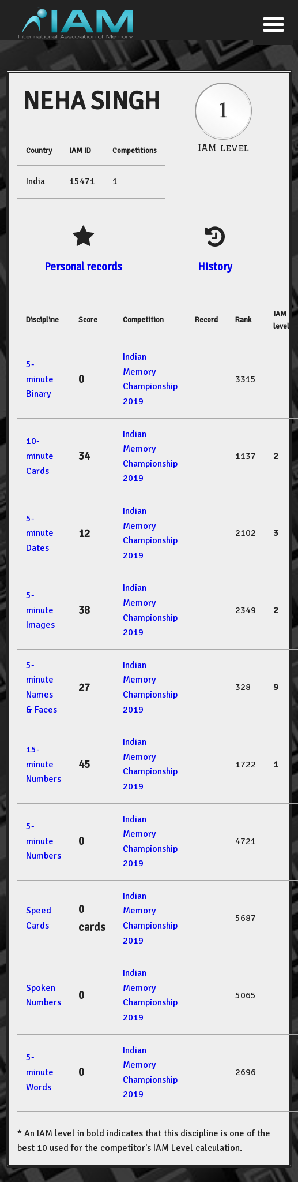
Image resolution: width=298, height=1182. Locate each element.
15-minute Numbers (43, 764)
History (215, 266)
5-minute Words (40, 1072)
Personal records (83, 266)
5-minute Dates (40, 533)
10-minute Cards (40, 455)
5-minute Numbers (43, 841)
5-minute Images (40, 610)
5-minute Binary (40, 379)
